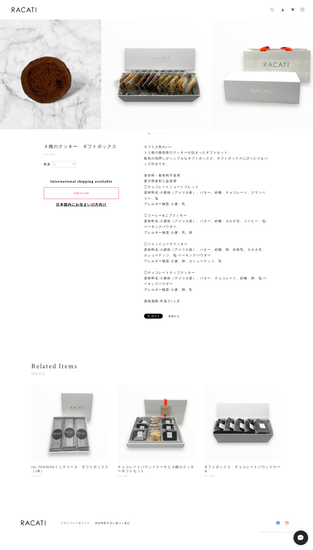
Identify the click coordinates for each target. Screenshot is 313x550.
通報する (174, 316)
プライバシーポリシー (75, 523)
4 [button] (158, 133)
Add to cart (81, 193)
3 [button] (155, 133)
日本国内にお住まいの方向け (81, 205)
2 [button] (152, 133)
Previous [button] (7, 74)
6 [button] (164, 133)
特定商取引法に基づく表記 (112, 523)
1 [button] (148, 133)
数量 (47, 164)
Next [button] (305, 74)
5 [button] (161, 133)
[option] (156, 74)
